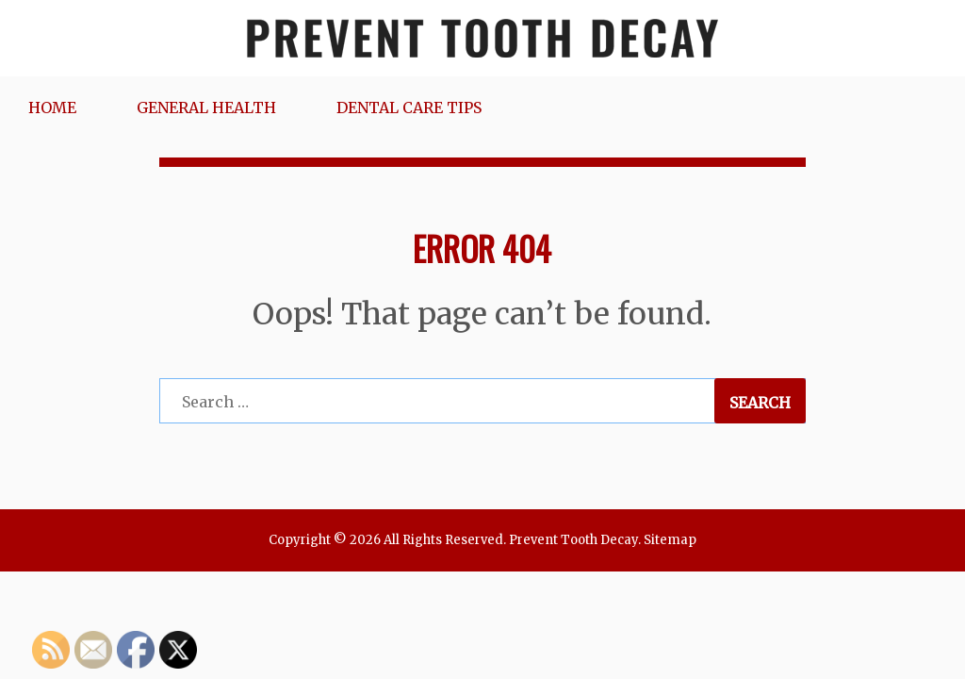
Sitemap (670, 540)
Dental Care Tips (409, 107)
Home (52, 107)
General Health (206, 107)
